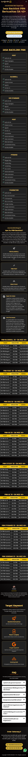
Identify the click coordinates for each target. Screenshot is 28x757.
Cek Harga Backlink (14, 33)
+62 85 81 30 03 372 (14, 745)
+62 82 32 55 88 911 (14, 748)
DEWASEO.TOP (13, 755)
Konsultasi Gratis (14, 36)
